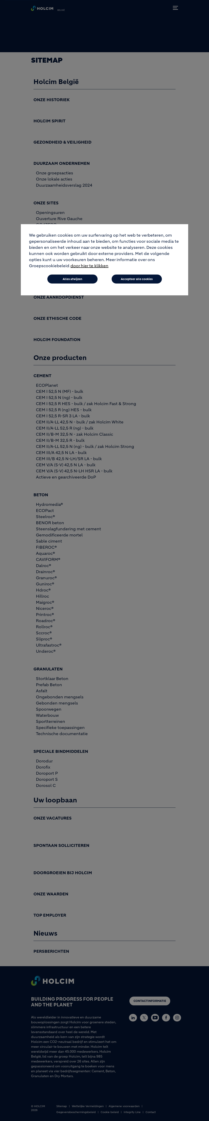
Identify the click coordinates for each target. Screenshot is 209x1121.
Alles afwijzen (72, 279)
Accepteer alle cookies (137, 279)
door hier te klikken (89, 265)
